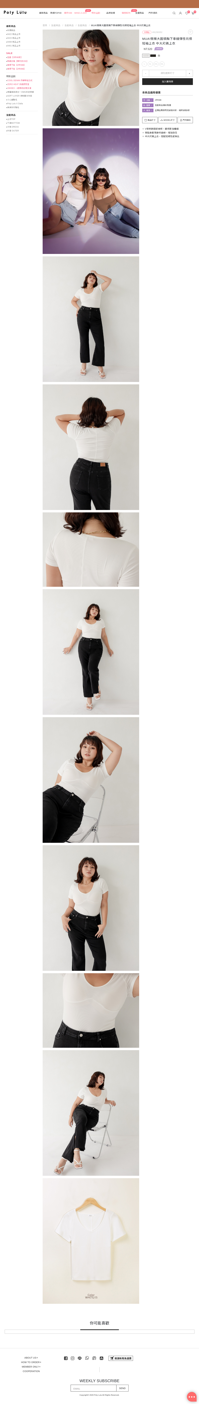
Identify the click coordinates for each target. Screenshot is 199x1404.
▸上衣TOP (10, 119)
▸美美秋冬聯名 (12, 107)
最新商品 (10, 26)
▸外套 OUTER (12, 131)
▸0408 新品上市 (13, 42)
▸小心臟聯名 (11, 100)
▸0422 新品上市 (13, 34)
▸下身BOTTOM (13, 123)
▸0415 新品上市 (13, 38)
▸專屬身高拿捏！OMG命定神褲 (20, 92)
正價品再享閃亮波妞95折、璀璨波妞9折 (172, 110)
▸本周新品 (10, 30)
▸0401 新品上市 (13, 46)
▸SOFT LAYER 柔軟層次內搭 (19, 96)
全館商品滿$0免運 (163, 105)
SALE (9, 53)
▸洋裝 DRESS (12, 127)
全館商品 (10, 115)
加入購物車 (167, 81)
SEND (122, 1388)
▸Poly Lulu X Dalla (14, 103)
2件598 (159, 48)
